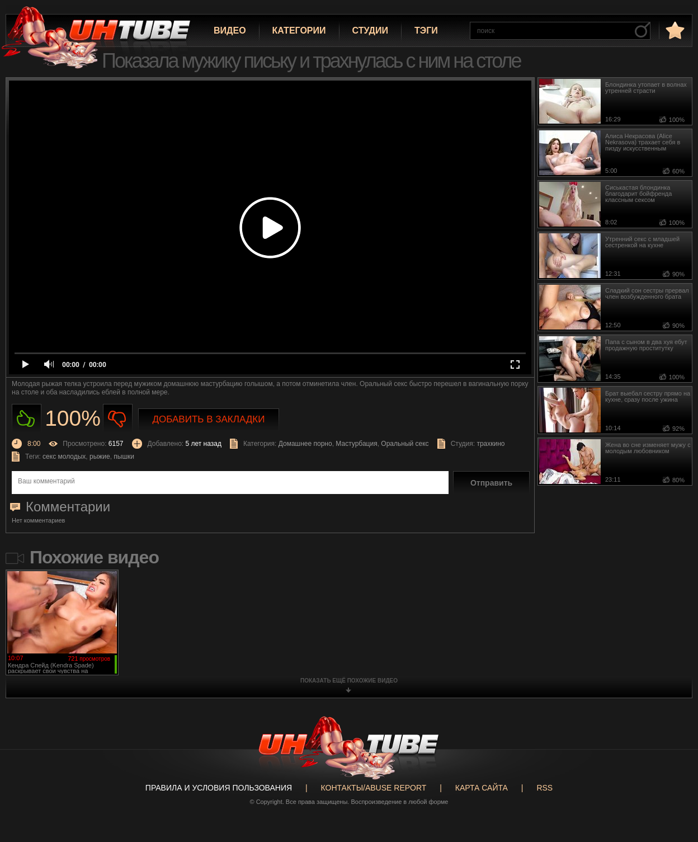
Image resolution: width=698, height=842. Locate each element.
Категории (299, 30)
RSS (544, 787)
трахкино (490, 444)
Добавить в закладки (209, 419)
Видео (230, 30)
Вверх (673, 794)
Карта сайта (481, 787)
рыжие (99, 456)
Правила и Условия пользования (218, 787)
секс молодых (64, 456)
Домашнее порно (305, 444)
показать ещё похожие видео (349, 681)
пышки (124, 456)
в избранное (674, 30)
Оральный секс (404, 444)
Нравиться (26, 419)
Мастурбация (356, 444)
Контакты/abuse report (374, 787)
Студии (370, 30)
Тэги (426, 30)
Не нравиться (118, 419)
